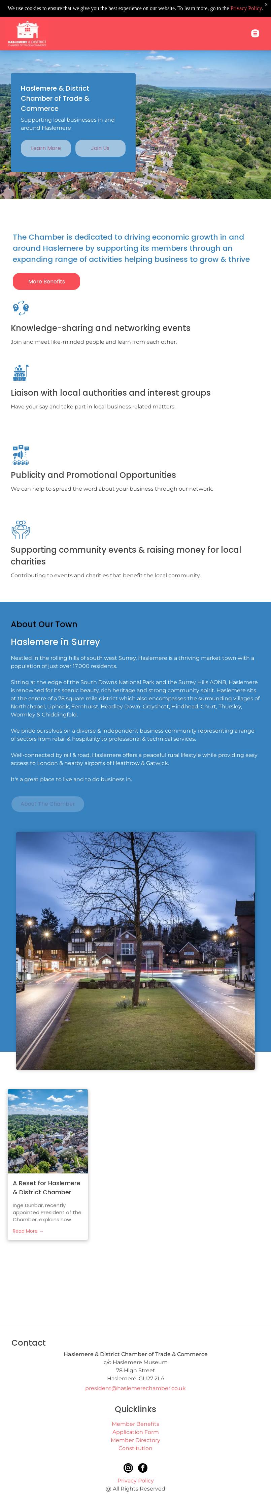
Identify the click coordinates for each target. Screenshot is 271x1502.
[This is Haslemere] (218, 1296)
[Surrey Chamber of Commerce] (52, 1296)
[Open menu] (255, 16)
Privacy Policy (135, 1480)
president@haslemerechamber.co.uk (135, 1388)
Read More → (28, 1231)
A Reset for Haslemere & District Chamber (46, 1187)
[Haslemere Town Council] (135, 1296)
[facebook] (142, 1468)
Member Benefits (135, 1424)
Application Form (135, 1432)
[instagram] (128, 1468)
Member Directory (135, 1440)
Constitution (135, 1448)
